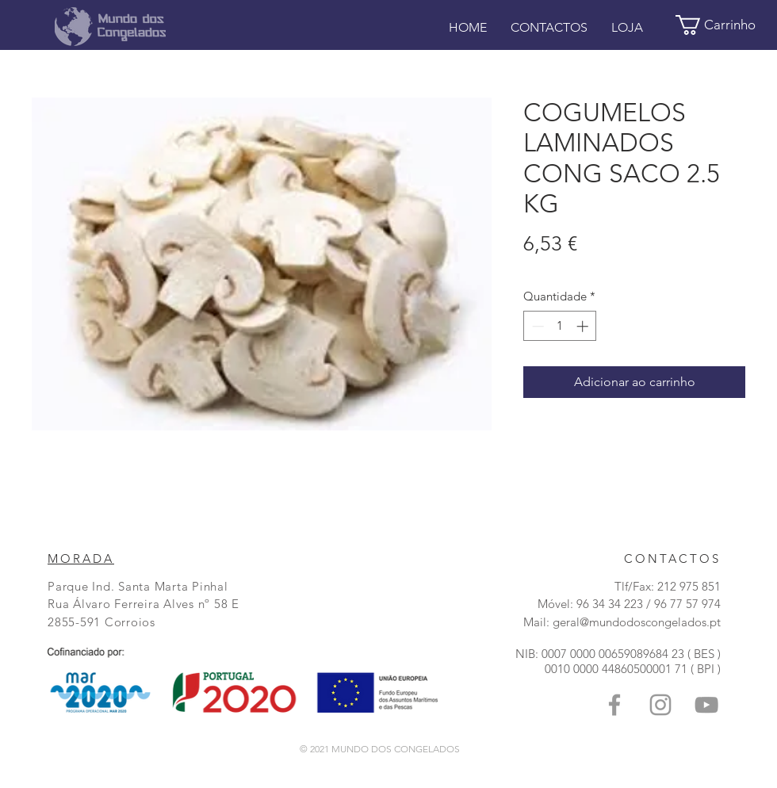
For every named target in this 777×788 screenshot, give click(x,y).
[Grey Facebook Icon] (614, 704)
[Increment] (584, 326)
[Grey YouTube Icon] (706, 704)
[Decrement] (536, 326)
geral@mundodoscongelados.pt (637, 621)
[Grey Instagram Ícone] (660, 704)
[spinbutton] (560, 326)
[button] (726, 25)
